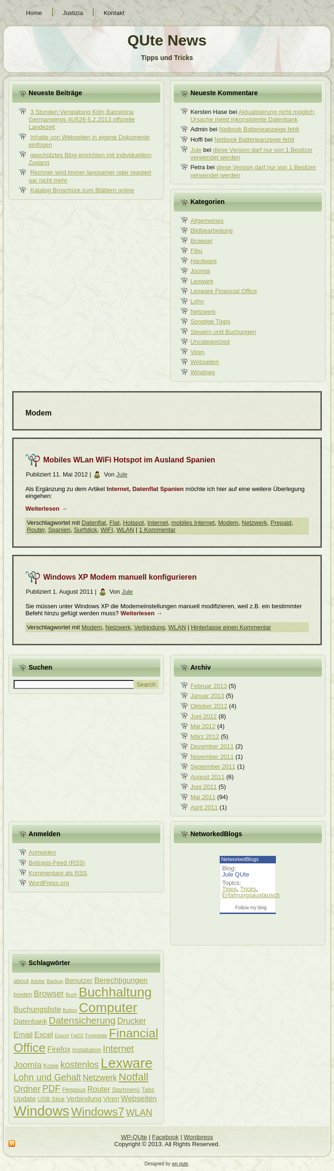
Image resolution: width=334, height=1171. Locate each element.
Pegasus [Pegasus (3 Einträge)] (74, 1089)
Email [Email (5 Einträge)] (23, 1034)
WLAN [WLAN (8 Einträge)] (139, 1112)
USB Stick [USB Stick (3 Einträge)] (51, 1099)
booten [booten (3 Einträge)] (23, 994)
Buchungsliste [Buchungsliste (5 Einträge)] (37, 1009)
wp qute (180, 1163)
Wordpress (198, 1137)
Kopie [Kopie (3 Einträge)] (51, 1065)
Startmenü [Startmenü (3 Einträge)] (126, 1089)
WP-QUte (134, 1137)
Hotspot (133, 522)
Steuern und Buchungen (223, 331)
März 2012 (204, 736)
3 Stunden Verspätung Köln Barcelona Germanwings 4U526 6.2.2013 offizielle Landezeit (82, 119)
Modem (228, 522)
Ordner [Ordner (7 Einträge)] (27, 1089)
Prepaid (281, 522)
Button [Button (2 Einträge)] (70, 1010)
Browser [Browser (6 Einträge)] (49, 993)
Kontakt (114, 12)
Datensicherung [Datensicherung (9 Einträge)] (82, 1020)
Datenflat (94, 522)
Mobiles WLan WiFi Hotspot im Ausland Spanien (129, 460)
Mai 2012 (202, 726)
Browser (201, 240)
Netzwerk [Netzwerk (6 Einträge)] (99, 1077)
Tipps (229, 888)
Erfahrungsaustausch (251, 895)
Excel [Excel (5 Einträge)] (43, 1034)
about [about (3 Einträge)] (21, 980)
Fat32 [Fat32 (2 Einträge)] (77, 1035)
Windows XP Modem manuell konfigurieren (120, 577)
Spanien (59, 529)
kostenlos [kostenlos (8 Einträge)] (79, 1064)
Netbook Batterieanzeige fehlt (259, 129)
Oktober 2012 (208, 706)
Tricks (248, 888)
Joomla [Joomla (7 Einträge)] (28, 1065)
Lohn (197, 301)
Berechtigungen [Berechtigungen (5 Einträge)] (121, 980)
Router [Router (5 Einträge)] (99, 1089)
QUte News (167, 40)
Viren (197, 351)
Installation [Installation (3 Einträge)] (86, 1049)
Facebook (165, 1137)
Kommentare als (58, 872)
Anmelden (42, 852)
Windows (202, 372)
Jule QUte (235, 874)
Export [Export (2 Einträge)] (62, 1035)
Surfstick (85, 529)
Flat (114, 522)
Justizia (73, 12)
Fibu (196, 250)
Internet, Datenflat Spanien (145, 488)
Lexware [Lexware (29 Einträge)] (127, 1063)
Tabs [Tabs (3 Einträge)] (147, 1089)
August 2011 (207, 776)
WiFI (107, 529)
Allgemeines (206, 220)
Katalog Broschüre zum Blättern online (82, 190)
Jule (195, 149)
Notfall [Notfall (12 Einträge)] (133, 1077)
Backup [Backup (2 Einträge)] (54, 981)
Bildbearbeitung (211, 230)
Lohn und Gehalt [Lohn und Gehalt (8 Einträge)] (47, 1077)
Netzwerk (202, 311)
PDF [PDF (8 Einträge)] (51, 1088)
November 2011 (212, 756)
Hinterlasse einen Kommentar (231, 627)
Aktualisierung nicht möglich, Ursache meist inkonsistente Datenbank (252, 115)
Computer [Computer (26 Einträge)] (108, 1007)
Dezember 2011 (212, 746)
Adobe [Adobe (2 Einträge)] (37, 981)
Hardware (203, 260)
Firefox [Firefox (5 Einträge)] (59, 1049)
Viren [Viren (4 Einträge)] (111, 1099)
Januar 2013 (207, 695)
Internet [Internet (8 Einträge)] (118, 1048)
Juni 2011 (203, 786)
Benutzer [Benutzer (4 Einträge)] (79, 980)
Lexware (201, 281)
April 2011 (204, 807)
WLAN (125, 529)
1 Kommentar (157, 529)
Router (36, 529)
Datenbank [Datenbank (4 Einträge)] (30, 1021)
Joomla (200, 270)
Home (34, 12)
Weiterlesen (46, 508)
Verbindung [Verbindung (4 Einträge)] (84, 1099)
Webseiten (204, 361)
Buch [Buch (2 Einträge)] (71, 994)
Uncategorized (210, 341)
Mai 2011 (202, 797)
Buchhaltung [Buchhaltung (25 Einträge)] (115, 992)
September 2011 (212, 766)
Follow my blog (251, 907)
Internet (157, 522)
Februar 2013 (208, 685)
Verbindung (149, 627)
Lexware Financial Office (223, 291)
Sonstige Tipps (210, 321)
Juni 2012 (203, 716)
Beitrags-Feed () (57, 862)
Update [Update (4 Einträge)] (25, 1099)
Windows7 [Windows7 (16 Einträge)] (98, 1111)
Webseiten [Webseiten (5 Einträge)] (138, 1098)
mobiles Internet (193, 522)
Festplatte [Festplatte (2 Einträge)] (96, 1035)
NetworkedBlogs (240, 859)
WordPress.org (49, 882)
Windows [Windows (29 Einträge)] (41, 1110)
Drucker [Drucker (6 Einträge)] (131, 1021)
